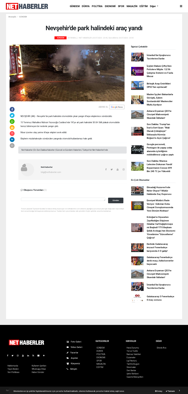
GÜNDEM (75, 6)
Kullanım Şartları (39, 366)
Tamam (170, 391)
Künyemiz (73, 363)
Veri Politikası (13, 372)
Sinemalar (131, 367)
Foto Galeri (74, 342)
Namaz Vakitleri (134, 354)
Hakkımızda (12, 366)
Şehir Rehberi (133, 373)
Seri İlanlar (131, 370)
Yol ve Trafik (132, 351)
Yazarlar (72, 352)
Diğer (153, 6)
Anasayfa (12, 17)
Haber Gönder (38, 372)
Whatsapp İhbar (39, 369)
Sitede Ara (161, 348)
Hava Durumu (133, 348)
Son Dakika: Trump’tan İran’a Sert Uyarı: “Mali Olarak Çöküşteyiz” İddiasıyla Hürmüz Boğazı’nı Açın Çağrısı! (158, 131)
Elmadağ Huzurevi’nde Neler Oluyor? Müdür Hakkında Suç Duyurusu (159, 191)
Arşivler (72, 358)
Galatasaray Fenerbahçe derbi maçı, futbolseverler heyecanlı (160, 261)
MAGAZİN (132, 6)
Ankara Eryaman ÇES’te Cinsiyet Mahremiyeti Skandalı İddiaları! (159, 114)
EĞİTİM (144, 6)
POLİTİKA (97, 6)
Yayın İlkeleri (13, 369)
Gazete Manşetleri (135, 377)
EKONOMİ (110, 6)
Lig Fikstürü (132, 361)
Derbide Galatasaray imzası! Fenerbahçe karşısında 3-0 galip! (157, 247)
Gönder (116, 200)
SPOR (121, 6)
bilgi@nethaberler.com (51, 172)
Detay (158, 391)
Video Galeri (74, 347)
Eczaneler (131, 357)
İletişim (72, 369)
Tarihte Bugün (133, 364)
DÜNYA (85, 6)
